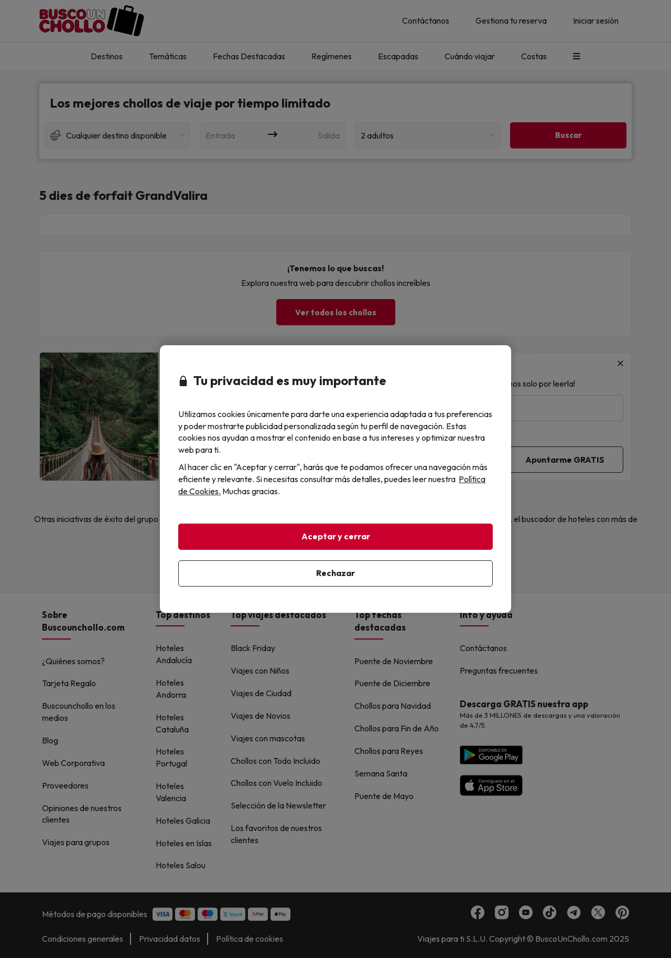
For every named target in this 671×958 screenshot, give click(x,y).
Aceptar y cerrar (335, 536)
